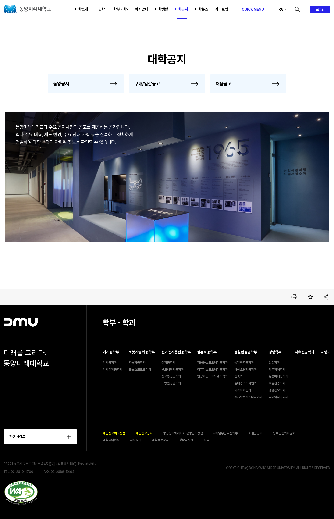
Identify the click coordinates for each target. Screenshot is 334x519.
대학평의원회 (111, 440)
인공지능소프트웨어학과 (212, 376)
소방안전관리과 (171, 383)
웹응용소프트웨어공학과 (212, 362)
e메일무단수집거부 (225, 433)
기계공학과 (110, 362)
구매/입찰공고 (147, 83)
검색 (302, 9)
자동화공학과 (137, 362)
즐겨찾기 (310, 297)
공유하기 (326, 297)
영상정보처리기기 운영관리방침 (183, 433)
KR (281, 9)
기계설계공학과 (112, 369)
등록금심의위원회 (284, 433)
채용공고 (223, 83)
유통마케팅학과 (278, 376)
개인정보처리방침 (114, 433)
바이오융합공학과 (245, 369)
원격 (206, 440)
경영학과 (274, 362)
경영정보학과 (277, 390)
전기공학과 (168, 362)
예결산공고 (255, 433)
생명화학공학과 (244, 362)
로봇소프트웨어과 (140, 369)
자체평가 (135, 440)
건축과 (238, 376)
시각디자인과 (242, 390)
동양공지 (61, 83)
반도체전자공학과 (172, 369)
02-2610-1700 (22, 472)
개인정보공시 (144, 433)
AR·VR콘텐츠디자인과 (248, 397)
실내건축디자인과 (245, 383)
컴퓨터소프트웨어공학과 (212, 369)
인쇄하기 (294, 297)
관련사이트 (17, 436)
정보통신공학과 (171, 376)
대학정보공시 (160, 440)
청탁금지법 (186, 440)
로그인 (320, 9)
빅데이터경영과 (278, 397)
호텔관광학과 (277, 383)
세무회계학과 (277, 369)
